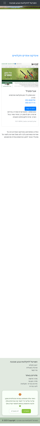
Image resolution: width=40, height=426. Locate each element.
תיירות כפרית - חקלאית (29, 384)
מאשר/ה (26, 411)
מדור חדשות (33, 379)
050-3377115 (30, 103)
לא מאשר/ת (15, 411)
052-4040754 (30, 100)
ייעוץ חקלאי (33, 365)
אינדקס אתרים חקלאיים (25, 55)
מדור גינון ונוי (32, 381)
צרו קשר (34, 370)
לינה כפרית (33, 386)
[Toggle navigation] (5, 3)
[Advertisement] (20, 32)
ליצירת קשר (30, 109)
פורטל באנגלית (31, 368)
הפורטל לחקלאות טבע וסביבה (23, 3)
